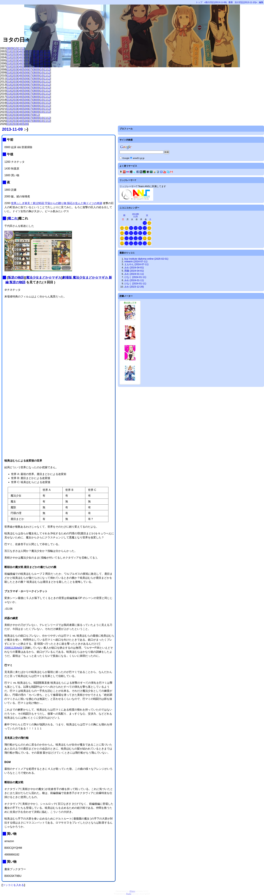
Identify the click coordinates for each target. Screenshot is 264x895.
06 (26, 51)
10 (15, 48)
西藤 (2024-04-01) (134, 270)
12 (23, 48)
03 (15, 51)
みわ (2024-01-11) (134, 274)
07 (30, 51)
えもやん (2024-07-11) (136, 264)
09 (11, 48)
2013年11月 (135, 215)
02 (11, 51)
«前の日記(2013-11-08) (215, 2)
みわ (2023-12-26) (134, 286)
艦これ (13, 218)
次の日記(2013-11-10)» (246, 2)
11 (19, 48)
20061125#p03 (13, 647)
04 (19, 51)
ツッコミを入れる (13, 885)
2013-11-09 (12, 129)
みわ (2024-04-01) (134, 267)
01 (8, 51)
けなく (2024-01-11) (135, 277)
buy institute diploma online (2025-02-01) (146, 258)
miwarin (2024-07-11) (135, 261)
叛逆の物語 (16, 277)
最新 (230, 2)
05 (23, 51)
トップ (199, 2)
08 (8, 48)
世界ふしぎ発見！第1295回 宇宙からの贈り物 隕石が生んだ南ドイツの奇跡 (56, 203)
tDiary (132, 891)
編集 (261, 2)
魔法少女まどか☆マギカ (43, 277)
